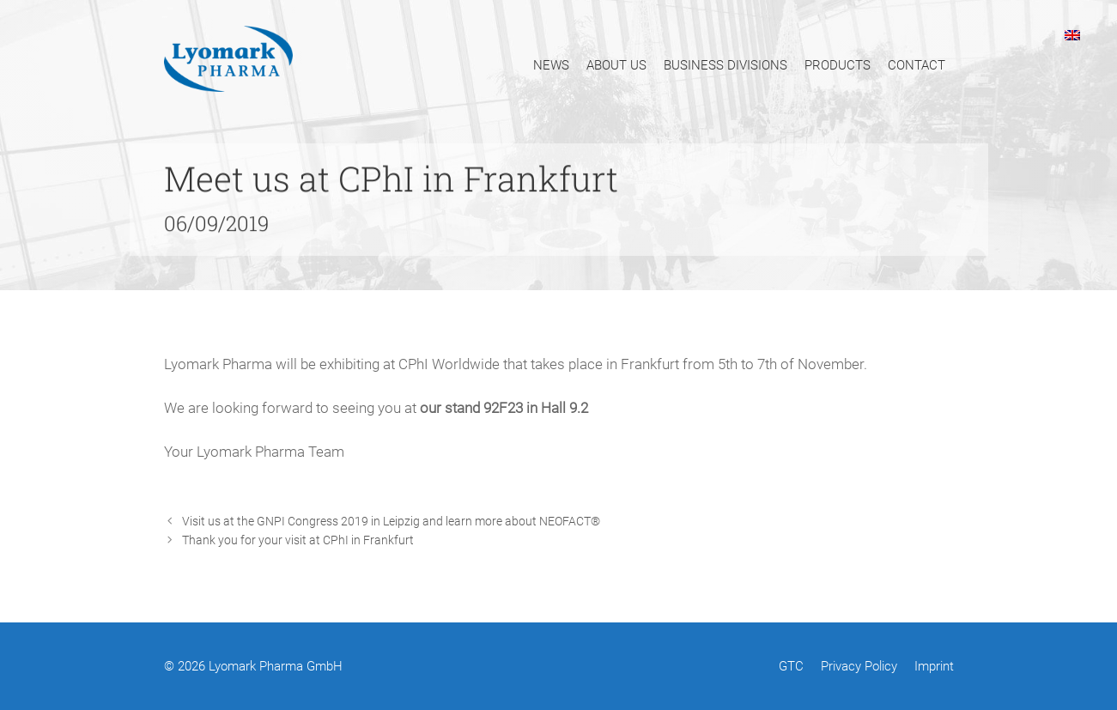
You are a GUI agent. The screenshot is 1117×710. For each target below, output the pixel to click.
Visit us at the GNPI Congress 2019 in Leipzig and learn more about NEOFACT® (391, 521)
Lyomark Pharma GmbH (276, 666)
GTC (791, 666)
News (551, 65)
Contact (916, 65)
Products (837, 65)
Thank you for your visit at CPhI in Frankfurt (298, 540)
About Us (616, 65)
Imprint (934, 666)
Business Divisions (725, 65)
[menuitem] (1072, 34)
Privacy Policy (859, 666)
